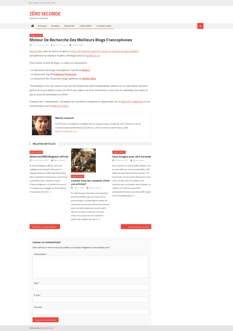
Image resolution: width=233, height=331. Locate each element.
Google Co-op (93, 55)
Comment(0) (77, 44)
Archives (55, 25)
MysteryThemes (47, 328)
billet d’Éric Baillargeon (132, 101)
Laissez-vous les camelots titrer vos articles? (90, 182)
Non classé (36, 35)
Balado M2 (69, 25)
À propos (42, 25)
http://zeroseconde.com (66, 131)
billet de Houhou (60, 106)
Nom (37, 283)
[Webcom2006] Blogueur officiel (49, 157)
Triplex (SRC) (85, 25)
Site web (38, 307)
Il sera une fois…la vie (137, 226)
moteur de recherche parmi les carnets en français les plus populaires (104, 51)
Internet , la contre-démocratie (46, 226)
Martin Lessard (60, 44)
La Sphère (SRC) (103, 25)
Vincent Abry (36, 51)
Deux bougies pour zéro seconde (131, 157)
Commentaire (40, 254)
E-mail (37, 295)
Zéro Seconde (45, 13)
